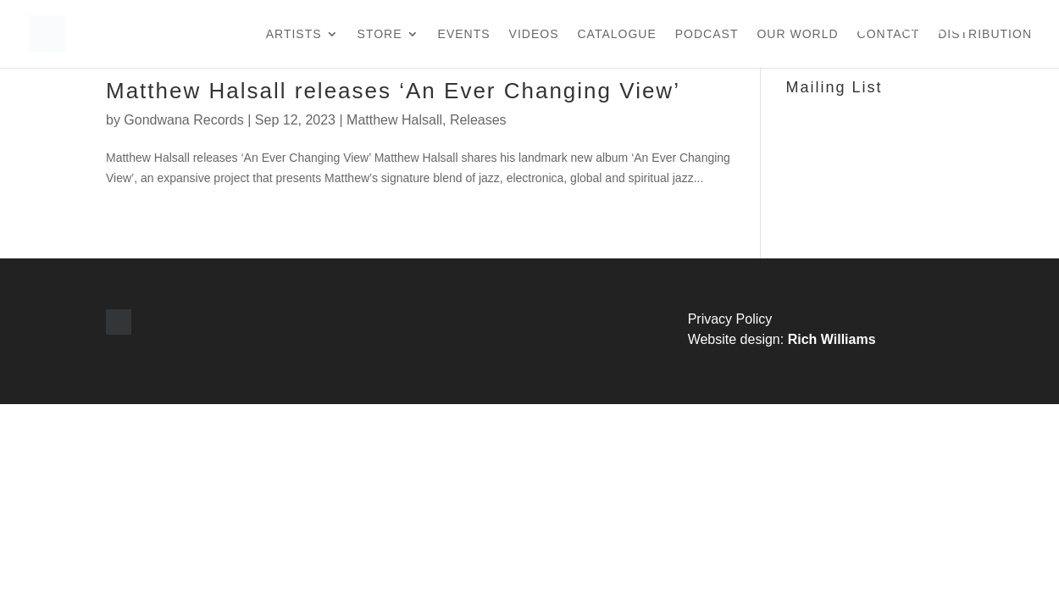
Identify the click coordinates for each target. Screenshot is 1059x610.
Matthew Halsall (394, 120)
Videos (534, 34)
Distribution (985, 34)
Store (380, 34)
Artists (294, 34)
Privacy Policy (730, 319)
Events (464, 34)
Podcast (707, 34)
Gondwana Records (183, 120)
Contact (888, 34)
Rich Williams (832, 339)
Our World (797, 34)
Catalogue (617, 34)
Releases (478, 120)
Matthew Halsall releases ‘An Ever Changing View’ (393, 90)
